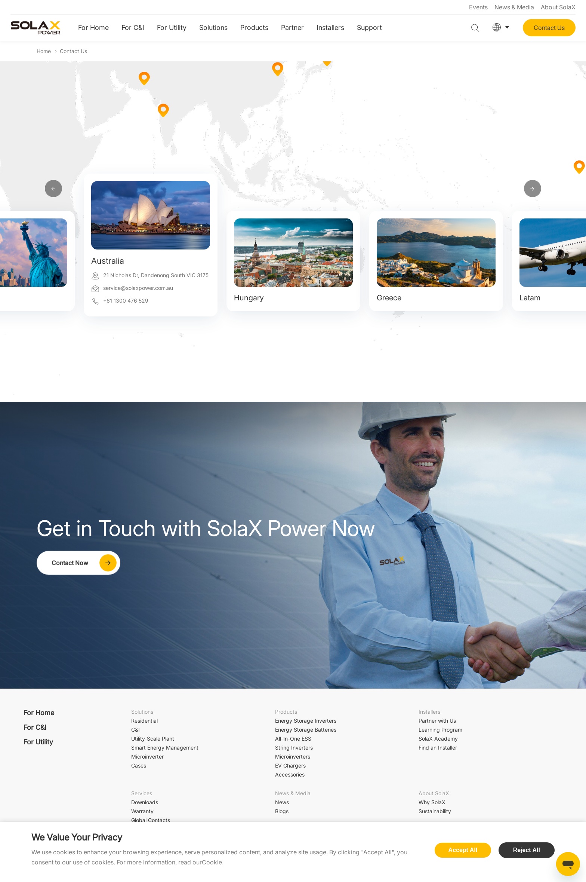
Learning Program (440, 729)
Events (478, 7)
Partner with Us (437, 720)
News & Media (514, 7)
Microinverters (292, 756)
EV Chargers (290, 765)
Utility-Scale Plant (152, 738)
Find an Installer (438, 747)
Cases (138, 765)
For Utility (171, 27)
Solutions (213, 27)
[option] (150, 282)
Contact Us (549, 27)
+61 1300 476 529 (125, 300)
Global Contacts (150, 820)
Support (369, 27)
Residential (144, 720)
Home (44, 51)
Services (141, 793)
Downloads (144, 802)
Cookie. (212, 862)
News (282, 802)
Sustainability (435, 811)
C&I (135, 729)
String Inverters (294, 747)
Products (254, 27)
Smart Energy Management (164, 747)
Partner (292, 27)
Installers (330, 27)
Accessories (290, 774)
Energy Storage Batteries (305, 729)
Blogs (282, 811)
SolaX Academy (438, 738)
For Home (93, 27)
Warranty (142, 811)
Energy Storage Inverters (305, 720)
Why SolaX (432, 802)
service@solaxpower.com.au (138, 288)
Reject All (526, 850)
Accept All (463, 850)
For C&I (132, 27)
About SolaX (558, 7)
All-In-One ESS (293, 738)
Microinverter (147, 756)
